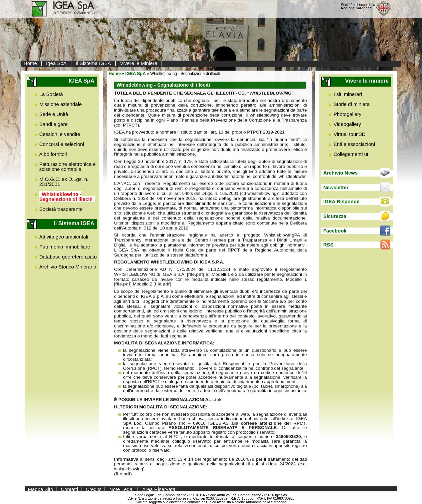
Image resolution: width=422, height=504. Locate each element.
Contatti (69, 489)
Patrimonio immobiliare (64, 247)
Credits (94, 489)
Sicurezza (334, 216)
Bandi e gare (53, 124)
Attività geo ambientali (63, 237)
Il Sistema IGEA (93, 63)
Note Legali (122, 489)
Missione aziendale (60, 104)
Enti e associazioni (354, 144)
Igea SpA (56, 63)
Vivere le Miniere (138, 63)
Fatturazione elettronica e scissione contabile (67, 166)
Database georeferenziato (68, 256)
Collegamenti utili (353, 154)
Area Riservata (158, 489)
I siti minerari (348, 94)
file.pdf (195, 274)
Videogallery (347, 124)
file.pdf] (123, 283)
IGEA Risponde (341, 201)
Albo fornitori (53, 154)
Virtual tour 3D (350, 134)
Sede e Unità (53, 114)
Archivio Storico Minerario (67, 266)
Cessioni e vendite (59, 134)
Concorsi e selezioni (61, 144)
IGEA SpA (135, 73)
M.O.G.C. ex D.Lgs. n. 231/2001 (64, 181)
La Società (51, 94)
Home (30, 63)
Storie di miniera (352, 104)
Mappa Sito (40, 489)
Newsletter (336, 187)
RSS (328, 245)
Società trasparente (61, 209)
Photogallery (347, 114)
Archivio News (340, 173)
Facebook (335, 231)
